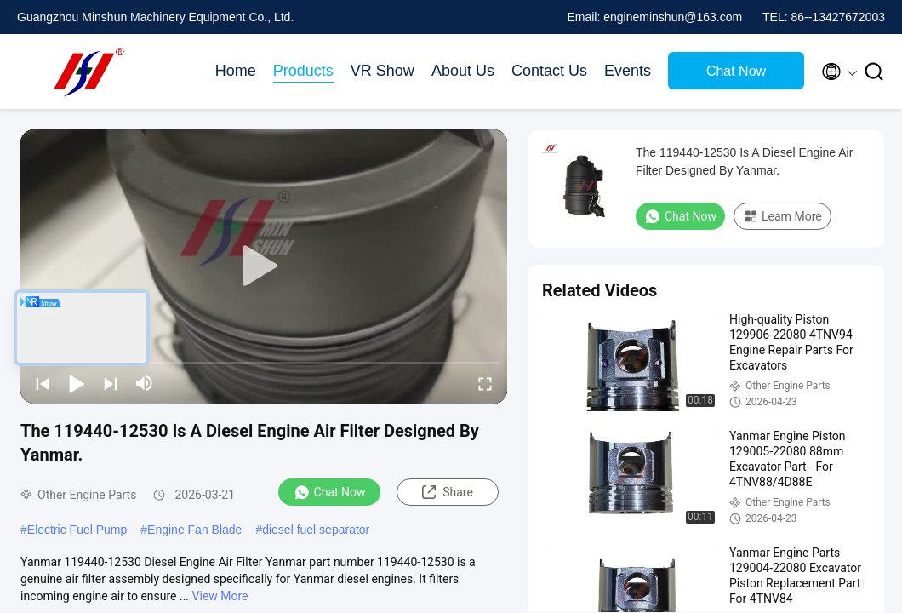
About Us (462, 70)
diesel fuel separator (315, 529)
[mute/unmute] (145, 383)
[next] (111, 383)
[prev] (43, 383)
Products (303, 70)
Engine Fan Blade (194, 529)
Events (627, 70)
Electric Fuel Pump (77, 529)
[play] (264, 266)
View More (220, 596)
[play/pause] (77, 383)
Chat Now (736, 71)
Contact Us (549, 70)
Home (235, 70)
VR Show (382, 70)
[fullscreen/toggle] (485, 383)
